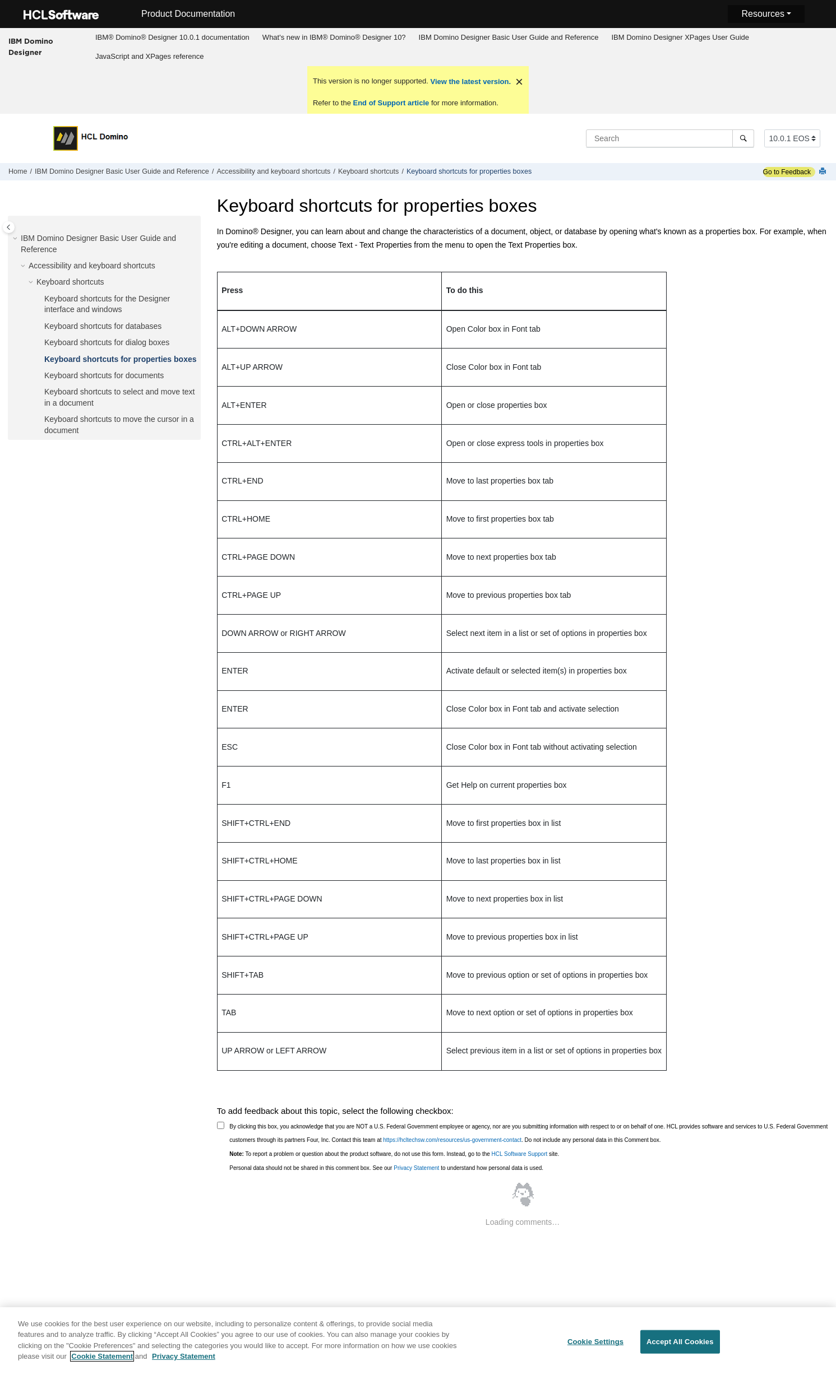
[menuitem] (172, 37)
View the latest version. (469, 81)
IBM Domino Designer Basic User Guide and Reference (509, 37)
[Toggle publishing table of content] (9, 227)
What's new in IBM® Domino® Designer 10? (334, 37)
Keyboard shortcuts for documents (104, 375)
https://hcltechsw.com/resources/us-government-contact (452, 1140)
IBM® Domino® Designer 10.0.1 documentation (172, 37)
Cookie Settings (595, 1348)
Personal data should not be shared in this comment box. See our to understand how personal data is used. (386, 1168)
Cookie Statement (102, 1362)
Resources (762, 13)
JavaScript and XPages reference (149, 56)
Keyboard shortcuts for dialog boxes (106, 342)
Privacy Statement (416, 1168)
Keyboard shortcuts (368, 171)
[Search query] (670, 138)
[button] (16, 238)
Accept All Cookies (680, 1348)
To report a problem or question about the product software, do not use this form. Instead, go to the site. (394, 1154)
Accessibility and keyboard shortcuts (273, 171)
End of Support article (391, 103)
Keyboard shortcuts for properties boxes (469, 171)
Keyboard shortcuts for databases (102, 326)
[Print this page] (824, 171)
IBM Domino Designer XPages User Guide (680, 37)
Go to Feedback (787, 172)
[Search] (743, 138)
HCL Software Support (520, 1154)
